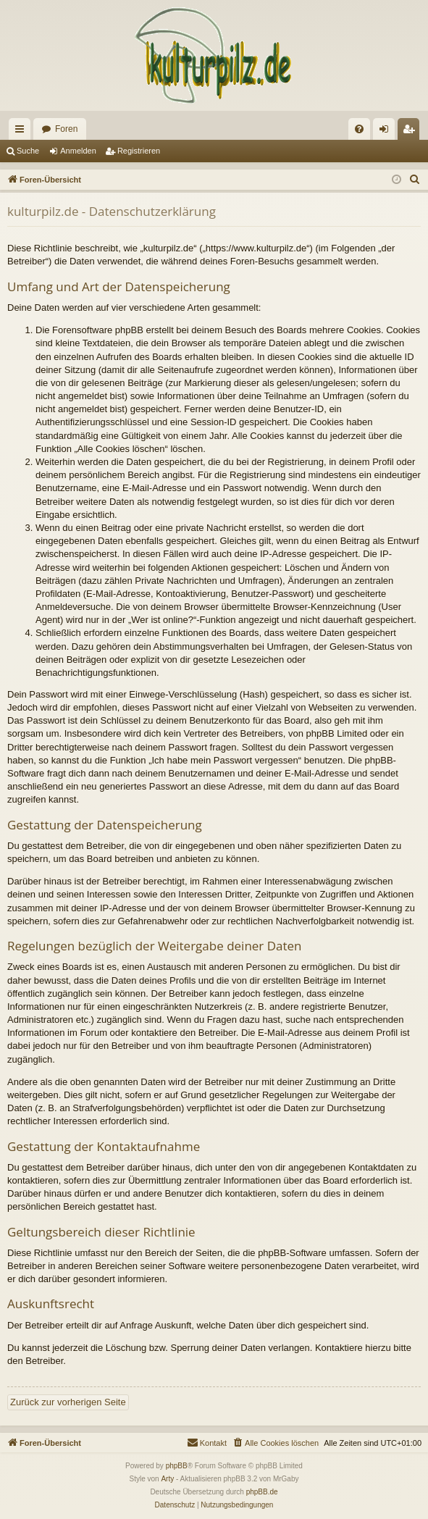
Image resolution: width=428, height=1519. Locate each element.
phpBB (177, 1466)
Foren (66, 129)
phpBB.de (262, 1492)
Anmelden (78, 150)
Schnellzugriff (22, 132)
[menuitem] (359, 129)
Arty (167, 1479)
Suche (28, 150)
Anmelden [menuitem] (387, 132)
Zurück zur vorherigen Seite (68, 1402)
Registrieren (138, 150)
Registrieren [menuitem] (411, 132)
